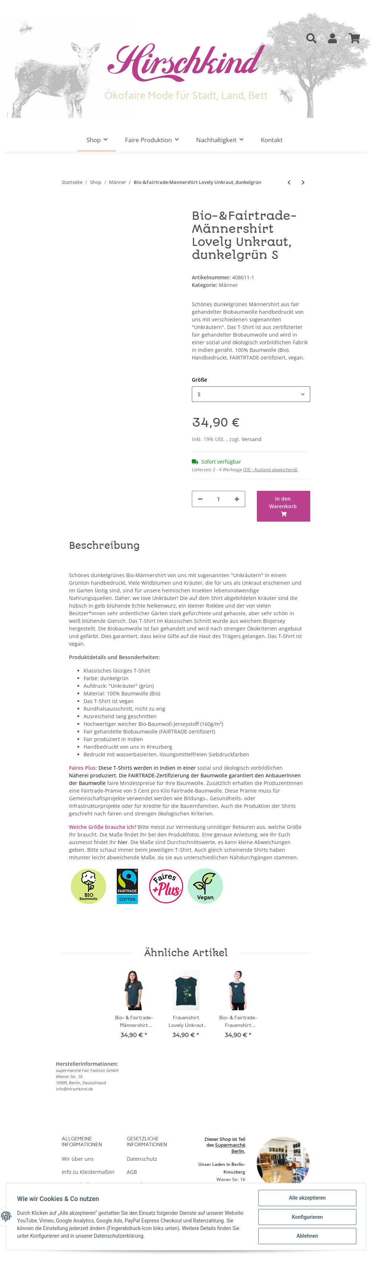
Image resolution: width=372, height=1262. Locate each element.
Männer (228, 284)
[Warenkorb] (354, 38)
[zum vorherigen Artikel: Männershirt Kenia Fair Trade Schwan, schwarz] (289, 182)
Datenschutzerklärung (159, 1237)
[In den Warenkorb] (67, 206)
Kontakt (272, 140)
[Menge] (218, 499)
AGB (132, 1171)
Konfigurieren (306, 1217)
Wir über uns (78, 1158)
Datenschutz (142, 1158)
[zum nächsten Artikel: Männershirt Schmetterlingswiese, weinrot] (303, 182)
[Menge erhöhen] (237, 499)
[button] (311, 38)
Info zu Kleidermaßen (88, 1171)
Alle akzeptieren (306, 1198)
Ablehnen (306, 1236)
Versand (252, 439)
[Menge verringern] (200, 499)
